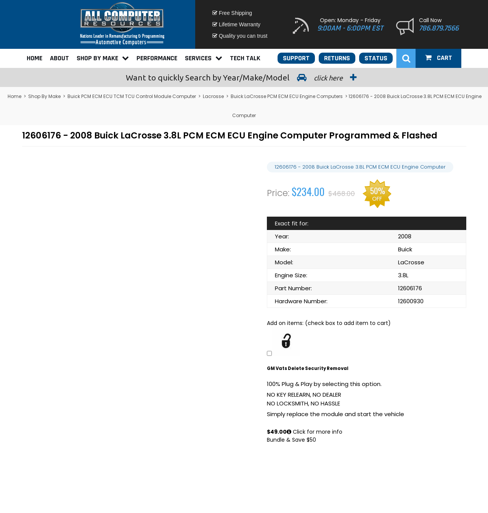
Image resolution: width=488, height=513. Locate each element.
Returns (337, 58)
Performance (156, 58)
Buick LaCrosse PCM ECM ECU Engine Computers (287, 96)
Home (34, 58)
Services (203, 58)
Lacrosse (213, 96)
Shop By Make (103, 58)
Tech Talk (245, 58)
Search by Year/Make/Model (244, 77)
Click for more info (314, 432)
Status (375, 58)
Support (296, 58)
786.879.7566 (439, 28)
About (59, 58)
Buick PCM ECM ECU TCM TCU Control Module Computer (131, 96)
